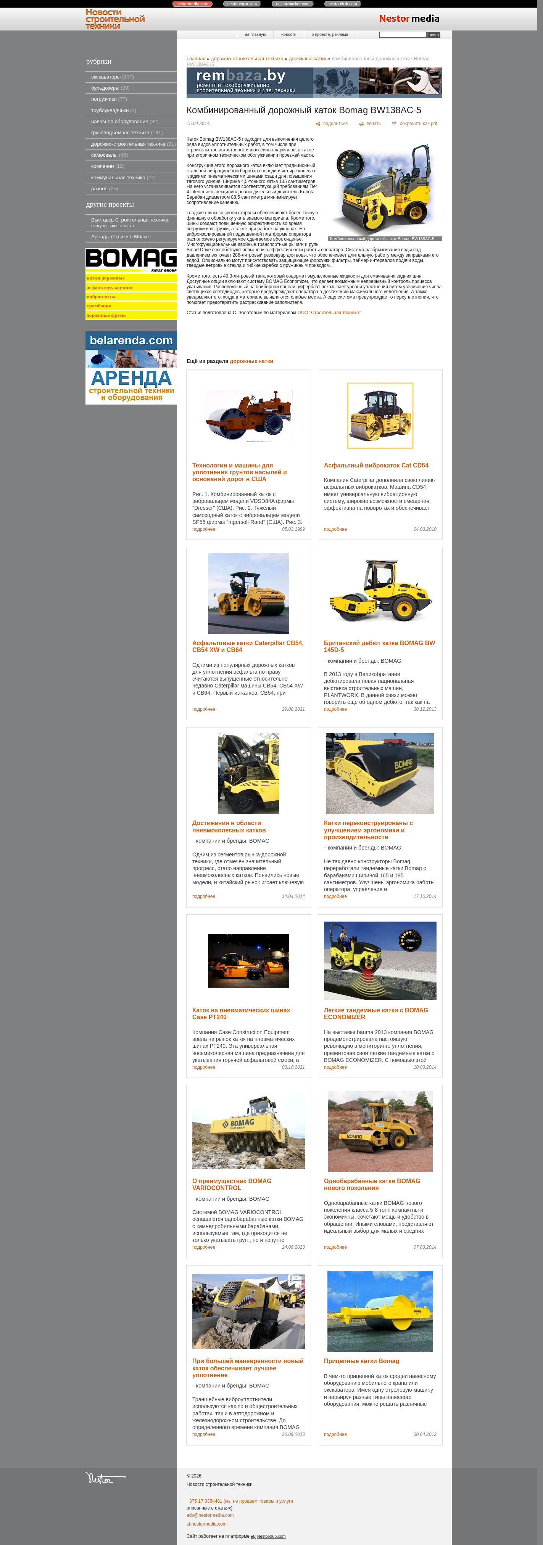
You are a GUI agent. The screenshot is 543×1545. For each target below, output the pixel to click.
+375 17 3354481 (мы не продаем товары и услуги (240, 1501)
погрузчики (109, 99)
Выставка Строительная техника (129, 222)
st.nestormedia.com (207, 1524)
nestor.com (192, 4)
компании (107, 166)
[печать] (370, 124)
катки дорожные (106, 278)
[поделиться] (332, 124)
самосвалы (109, 155)
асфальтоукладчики (110, 287)
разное (104, 188)
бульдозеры (110, 88)
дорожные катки (307, 58)
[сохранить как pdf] (414, 124)
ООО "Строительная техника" (329, 312)
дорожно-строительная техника (133, 144)
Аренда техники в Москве (121, 236)
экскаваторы (112, 77)
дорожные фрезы (106, 315)
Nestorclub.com (271, 1536)
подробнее (203, 529)
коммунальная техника (123, 177)
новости (288, 34)
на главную (255, 34)
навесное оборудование (125, 121)
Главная (196, 58)
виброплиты (101, 296)
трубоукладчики (113, 110)
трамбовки (99, 305)
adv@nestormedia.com (210, 1515)
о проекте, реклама (330, 34)
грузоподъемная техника (127, 132)
